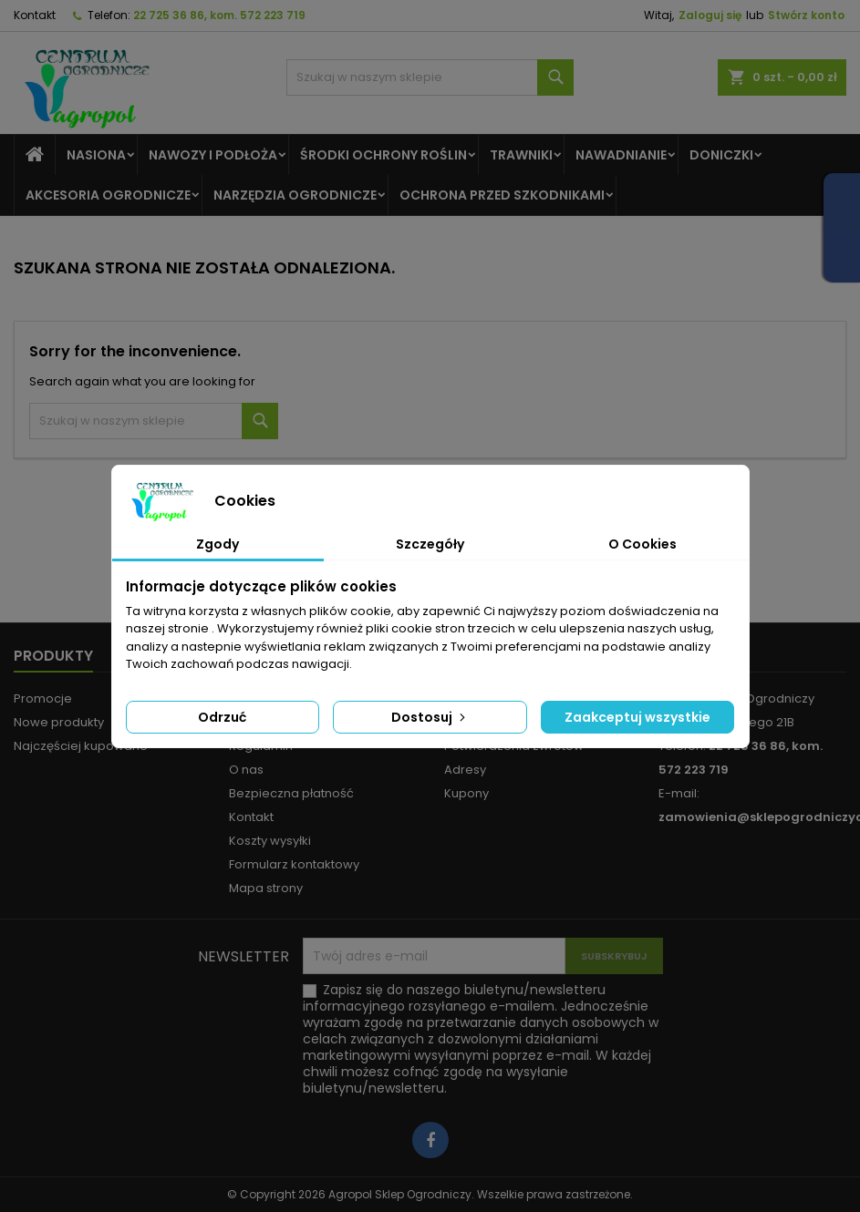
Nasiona (96, 155)
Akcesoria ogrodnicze (108, 195)
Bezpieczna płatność (291, 793)
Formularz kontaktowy (294, 864)
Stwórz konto (806, 15)
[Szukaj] (429, 77)
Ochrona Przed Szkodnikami (502, 195)
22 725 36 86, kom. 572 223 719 (219, 15)
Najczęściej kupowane (81, 746)
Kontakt (35, 15)
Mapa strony (266, 888)
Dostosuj (430, 717)
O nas (246, 769)
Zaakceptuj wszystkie (637, 717)
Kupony (466, 793)
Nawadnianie (621, 155)
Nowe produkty (59, 722)
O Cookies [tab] (642, 544)
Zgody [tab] (217, 544)
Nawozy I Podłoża (213, 155)
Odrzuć (222, 717)
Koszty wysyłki (270, 840)
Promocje (43, 698)
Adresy (465, 769)
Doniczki (721, 155)
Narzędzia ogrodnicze (295, 195)
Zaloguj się (710, 15)
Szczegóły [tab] (430, 544)
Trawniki (521, 155)
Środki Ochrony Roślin (383, 155)
